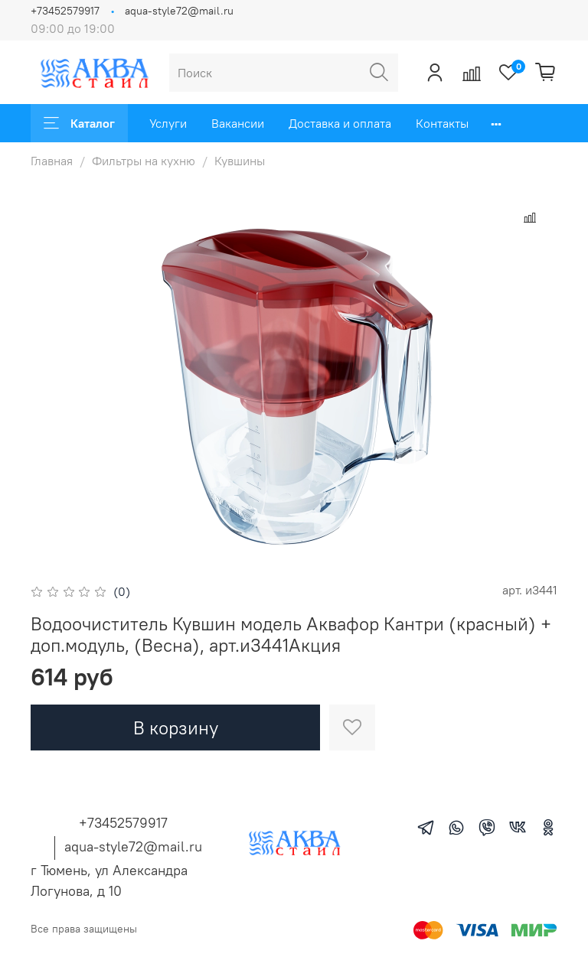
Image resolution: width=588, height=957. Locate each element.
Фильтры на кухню (143, 160)
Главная (52, 160)
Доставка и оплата (340, 123)
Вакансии (237, 123)
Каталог (79, 123)
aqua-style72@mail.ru (179, 11)
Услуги (168, 123)
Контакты (442, 123)
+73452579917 (65, 11)
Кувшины (239, 160)
